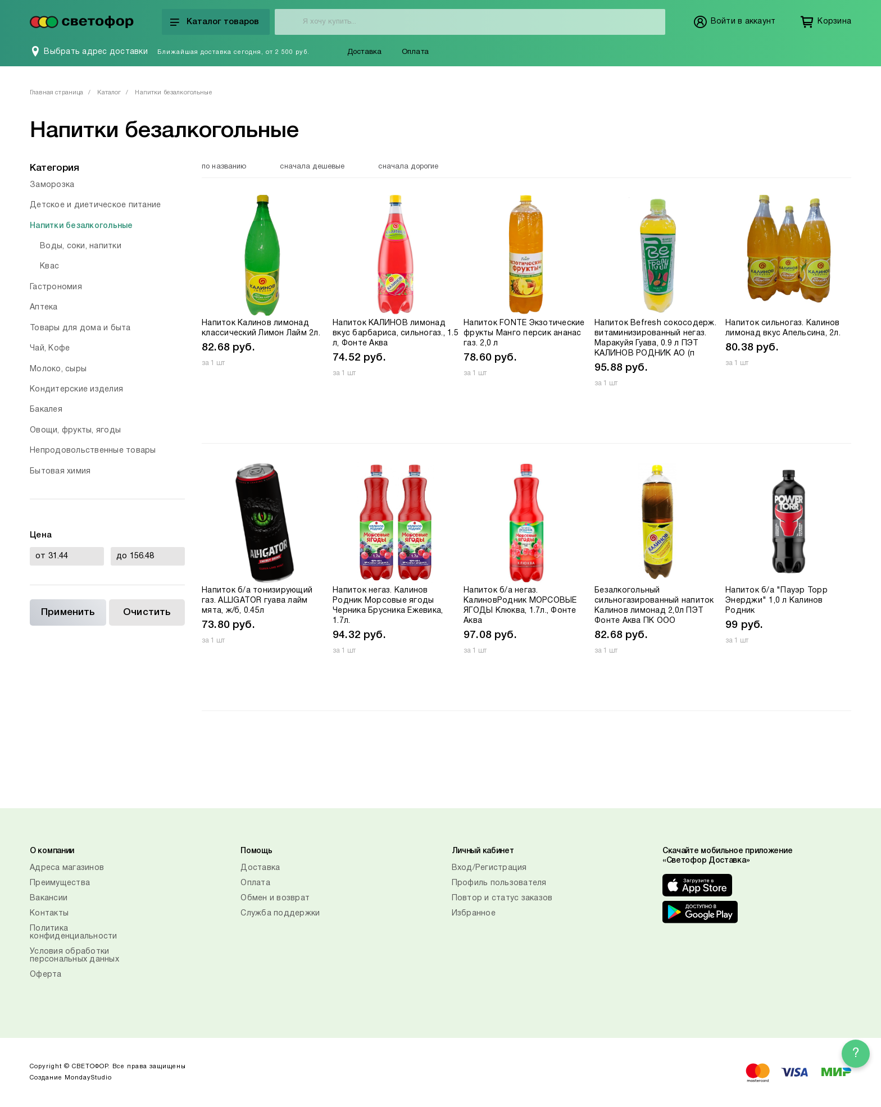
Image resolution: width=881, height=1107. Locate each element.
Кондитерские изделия (76, 389)
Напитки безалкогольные (81, 226)
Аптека (44, 307)
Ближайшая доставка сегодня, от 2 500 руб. (233, 52)
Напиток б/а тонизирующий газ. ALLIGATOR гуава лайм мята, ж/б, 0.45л (257, 600)
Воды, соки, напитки (80, 246)
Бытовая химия (60, 471)
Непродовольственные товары (93, 450)
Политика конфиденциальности (73, 932)
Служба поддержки (280, 913)
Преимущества (60, 883)
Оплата (415, 52)
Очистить (146, 612)
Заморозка (52, 185)
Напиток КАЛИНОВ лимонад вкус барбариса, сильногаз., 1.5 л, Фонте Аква (395, 333)
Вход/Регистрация (489, 868)
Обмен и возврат (275, 898)
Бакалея (46, 409)
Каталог (109, 92)
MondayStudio (88, 1078)
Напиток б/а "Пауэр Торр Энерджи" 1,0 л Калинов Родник (776, 600)
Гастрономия (56, 287)
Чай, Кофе (50, 348)
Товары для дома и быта (80, 328)
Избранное (474, 913)
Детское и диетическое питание (95, 205)
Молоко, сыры (58, 369)
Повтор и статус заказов (502, 898)
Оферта (46, 974)
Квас (49, 266)
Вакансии (48, 898)
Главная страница (56, 92)
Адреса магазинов (67, 868)
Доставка (364, 52)
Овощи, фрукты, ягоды (75, 430)
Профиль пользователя (499, 883)
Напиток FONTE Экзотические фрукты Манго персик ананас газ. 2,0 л (524, 333)
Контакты (49, 913)
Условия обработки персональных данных (74, 955)
